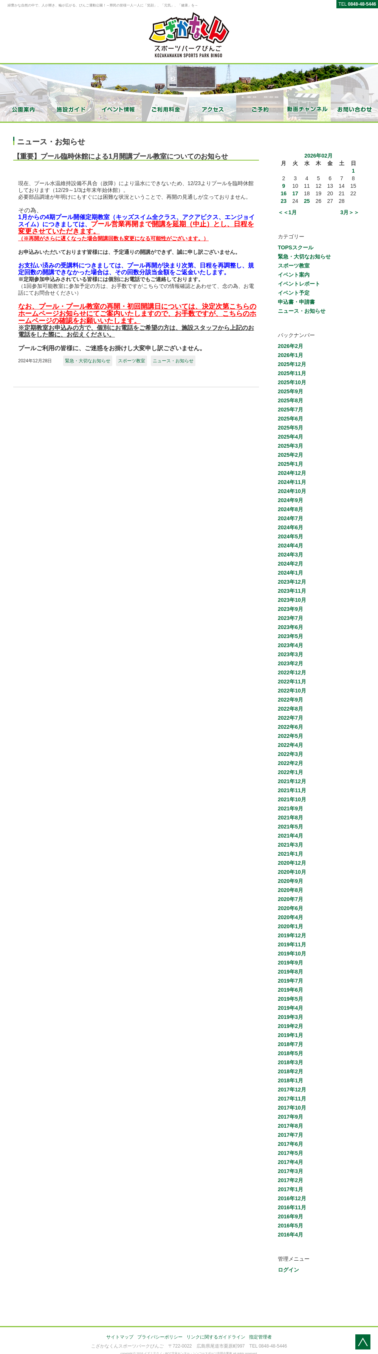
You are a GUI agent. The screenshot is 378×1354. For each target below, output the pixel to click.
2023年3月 (290, 654)
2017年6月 (290, 1144)
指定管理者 (260, 1337)
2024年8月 (290, 509)
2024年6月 (290, 527)
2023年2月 (290, 663)
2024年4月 (290, 546)
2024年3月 (290, 555)
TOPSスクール (295, 247)
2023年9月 (290, 609)
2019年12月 (292, 935)
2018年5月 (290, 1053)
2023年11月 (292, 591)
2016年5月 (290, 1226)
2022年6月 (290, 727)
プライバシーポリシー (160, 1337)
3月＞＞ (349, 212)
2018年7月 (290, 1044)
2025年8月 (290, 400)
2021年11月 (292, 790)
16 (284, 193)
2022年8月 (290, 709)
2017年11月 (292, 1099)
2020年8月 (290, 890)
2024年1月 (290, 573)
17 (295, 193)
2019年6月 (290, 990)
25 (307, 201)
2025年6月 (290, 419)
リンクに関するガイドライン (215, 1337)
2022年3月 (290, 754)
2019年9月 (290, 963)
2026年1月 (290, 355)
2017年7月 (290, 1135)
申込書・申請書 (296, 302)
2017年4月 (290, 1162)
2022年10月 (292, 691)
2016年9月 (290, 1216)
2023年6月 (290, 627)
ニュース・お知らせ (173, 360)
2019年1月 (290, 1035)
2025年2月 (290, 455)
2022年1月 (290, 772)
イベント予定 (294, 293)
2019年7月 (290, 981)
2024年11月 (292, 482)
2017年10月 (292, 1108)
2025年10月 (292, 382)
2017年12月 (292, 1090)
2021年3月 (290, 845)
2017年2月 (290, 1180)
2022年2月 (290, 763)
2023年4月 (290, 645)
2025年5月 (290, 428)
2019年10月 (292, 954)
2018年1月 (290, 1080)
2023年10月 (292, 600)
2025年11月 (292, 373)
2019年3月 (290, 1017)
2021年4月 (290, 836)
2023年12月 (292, 582)
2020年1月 (290, 926)
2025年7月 (290, 410)
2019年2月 (290, 1026)
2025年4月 (290, 437)
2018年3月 (290, 1062)
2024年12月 (292, 473)
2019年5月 (290, 999)
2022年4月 (290, 745)
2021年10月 (292, 799)
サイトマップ (119, 1337)
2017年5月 (290, 1153)
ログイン (288, 1270)
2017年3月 (290, 1171)
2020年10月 (292, 872)
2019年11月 (292, 944)
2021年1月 (290, 854)
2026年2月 (290, 346)
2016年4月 (290, 1235)
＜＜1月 (287, 212)
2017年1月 (290, 1189)
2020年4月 (290, 917)
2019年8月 (290, 972)
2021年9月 (290, 808)
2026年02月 (318, 156)
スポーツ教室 (131, 360)
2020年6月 (290, 908)
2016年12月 (292, 1198)
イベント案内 (294, 275)
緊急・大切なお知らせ (87, 360)
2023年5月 (290, 636)
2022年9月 (290, 700)
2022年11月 (292, 682)
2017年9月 (290, 1117)
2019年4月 (290, 1008)
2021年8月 (290, 818)
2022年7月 (290, 718)
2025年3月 (290, 446)
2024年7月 (290, 518)
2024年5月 (290, 536)
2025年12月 (292, 364)
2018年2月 (290, 1071)
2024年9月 (290, 500)
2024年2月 (290, 564)
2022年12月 (292, 672)
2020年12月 (292, 863)
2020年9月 (290, 881)
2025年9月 (290, 391)
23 (284, 201)
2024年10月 (292, 491)
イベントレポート (299, 284)
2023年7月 (290, 618)
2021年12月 (292, 781)
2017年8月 (290, 1126)
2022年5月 (290, 736)
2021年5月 (290, 827)
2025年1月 (290, 464)
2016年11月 (292, 1207)
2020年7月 (290, 899)
